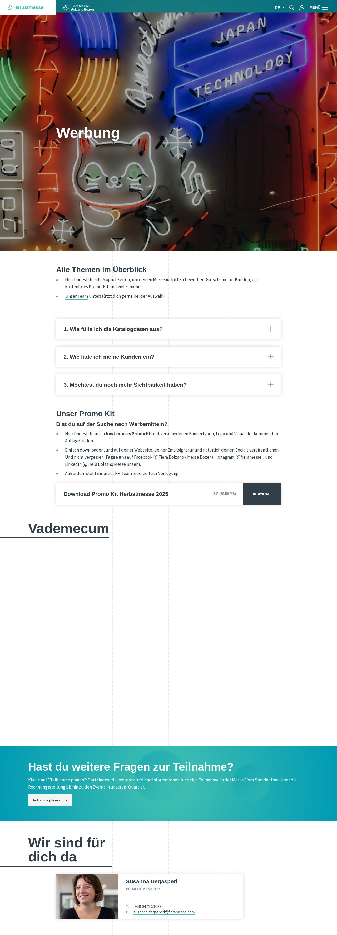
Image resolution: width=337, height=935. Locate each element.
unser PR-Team (117, 473)
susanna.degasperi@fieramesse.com (164, 912)
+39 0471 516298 (149, 906)
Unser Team (76, 296)
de (278, 8)
